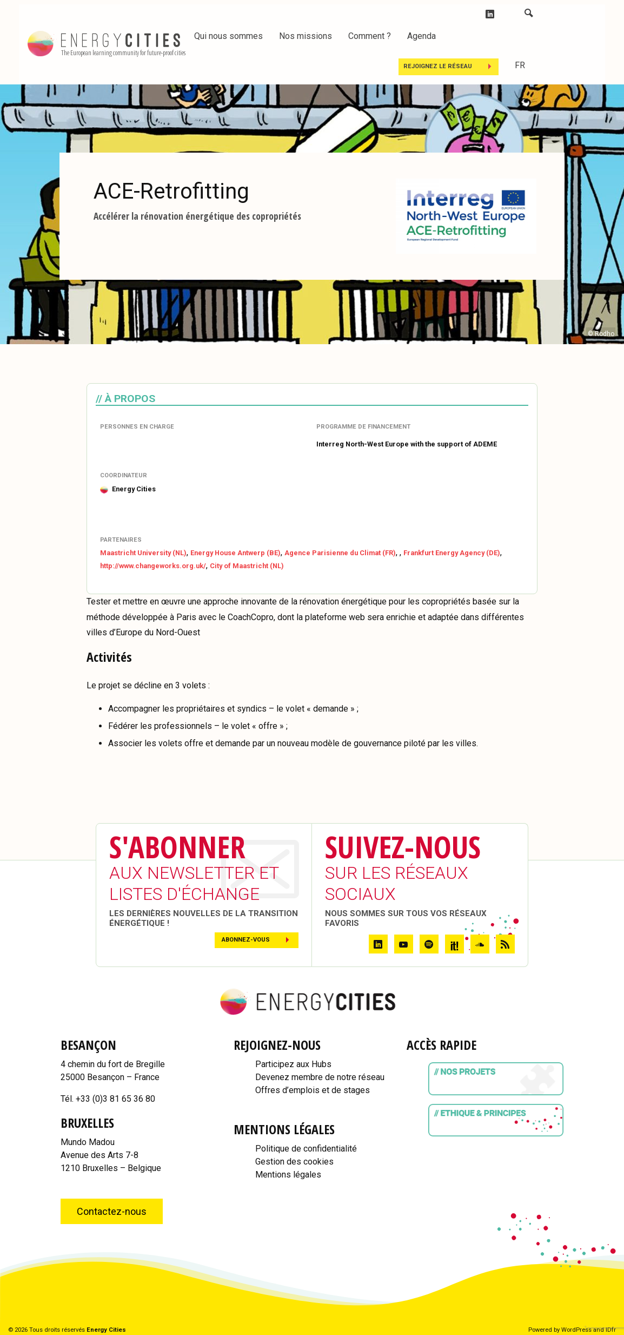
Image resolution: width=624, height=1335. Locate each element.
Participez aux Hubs (293, 1064)
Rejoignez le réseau (437, 66)
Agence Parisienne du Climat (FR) (340, 553)
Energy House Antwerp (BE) (235, 553)
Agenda (421, 36)
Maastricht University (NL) (143, 553)
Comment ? (369, 36)
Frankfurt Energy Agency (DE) (451, 553)
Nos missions (305, 36)
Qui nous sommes (228, 36)
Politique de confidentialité (306, 1148)
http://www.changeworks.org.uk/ (153, 566)
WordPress (576, 1329)
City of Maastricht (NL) (247, 566)
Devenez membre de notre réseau (319, 1077)
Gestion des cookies (294, 1161)
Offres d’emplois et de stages (312, 1090)
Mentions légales (288, 1174)
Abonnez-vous (246, 939)
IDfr (611, 1329)
